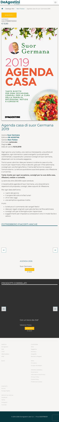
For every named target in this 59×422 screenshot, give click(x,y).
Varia (32, 346)
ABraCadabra (5, 354)
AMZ (2, 356)
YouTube (3, 404)
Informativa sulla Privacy (38, 374)
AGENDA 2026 (26, 261)
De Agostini (13, 137)
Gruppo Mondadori (36, 365)
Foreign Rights (5, 391)
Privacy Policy (35, 377)
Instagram (4, 402)
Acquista (9, 15)
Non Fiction (20, 9)
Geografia (33, 354)
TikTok (3, 400)
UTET (3, 351)
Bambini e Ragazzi (36, 356)
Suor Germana (13, 135)
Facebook (4, 397)
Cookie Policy (35, 379)
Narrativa (33, 351)
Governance (34, 372)
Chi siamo (34, 363)
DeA (2, 349)
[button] (3, 250)
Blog (3, 360)
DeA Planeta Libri (11, 2)
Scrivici (3, 388)
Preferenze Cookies (36, 381)
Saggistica (34, 349)
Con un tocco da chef (29, 320)
